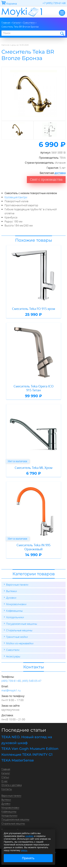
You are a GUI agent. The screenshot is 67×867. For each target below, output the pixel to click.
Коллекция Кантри (16, 197)
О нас (4, 781)
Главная (5, 769)
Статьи (5, 777)
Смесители (12, 650)
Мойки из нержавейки (19, 643)
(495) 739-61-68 (11, 681)
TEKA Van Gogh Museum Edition (29, 749)
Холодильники (15, 617)
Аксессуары (13, 656)
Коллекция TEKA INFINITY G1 (26, 754)
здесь (24, 850)
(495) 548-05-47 (31, 681)
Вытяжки (11, 591)
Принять (28, 858)
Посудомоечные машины (21, 624)
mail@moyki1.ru (11, 690)
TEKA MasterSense (17, 760)
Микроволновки (16, 604)
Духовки (11, 597)
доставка (60, 173)
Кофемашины (14, 610)
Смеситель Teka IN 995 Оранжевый (33, 547)
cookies (29, 836)
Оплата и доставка (11, 785)
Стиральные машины (19, 630)
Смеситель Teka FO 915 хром (33, 309)
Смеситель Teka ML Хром (33, 468)
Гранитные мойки (17, 637)
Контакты (6, 789)
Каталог (5, 773)
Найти (61, 33)
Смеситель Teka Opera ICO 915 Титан (34, 388)
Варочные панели (17, 584)
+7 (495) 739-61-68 (54, 3)
